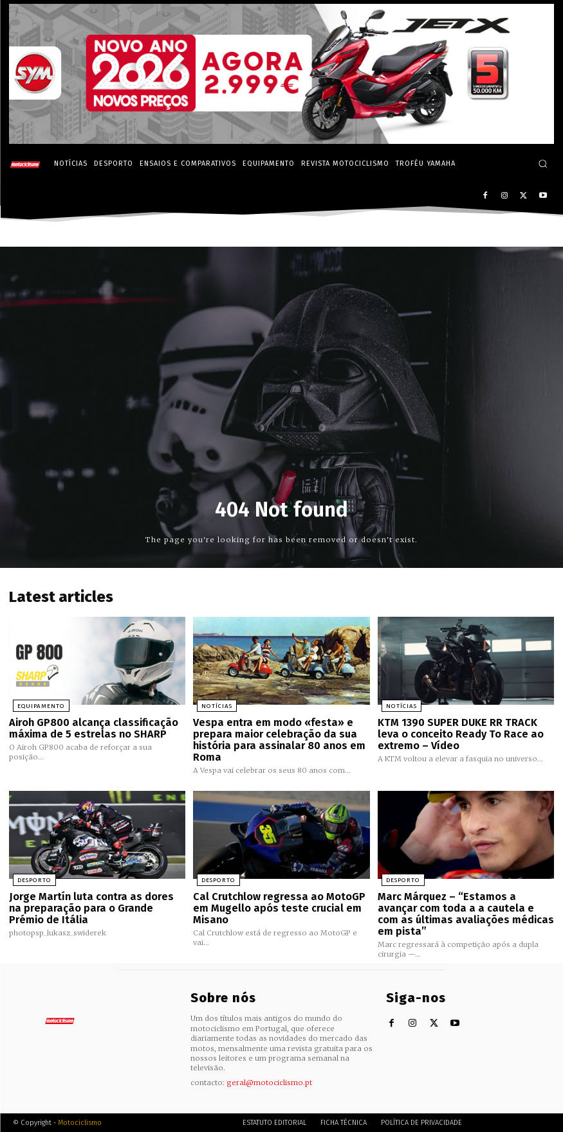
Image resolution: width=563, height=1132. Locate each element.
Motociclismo (80, 1103)
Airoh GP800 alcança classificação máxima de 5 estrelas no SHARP (89, 726)
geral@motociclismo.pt (269, 1063)
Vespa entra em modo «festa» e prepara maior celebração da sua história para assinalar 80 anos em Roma (274, 737)
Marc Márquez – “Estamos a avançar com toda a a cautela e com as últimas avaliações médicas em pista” (465, 901)
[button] (542, 163)
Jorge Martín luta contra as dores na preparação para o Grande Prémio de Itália (94, 901)
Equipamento (35, 705)
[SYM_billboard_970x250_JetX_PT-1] (281, 141)
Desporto (29, 875)
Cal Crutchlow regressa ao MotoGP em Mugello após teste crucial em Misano (274, 901)
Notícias (212, 705)
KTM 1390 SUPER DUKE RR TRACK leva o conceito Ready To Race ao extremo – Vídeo (462, 731)
